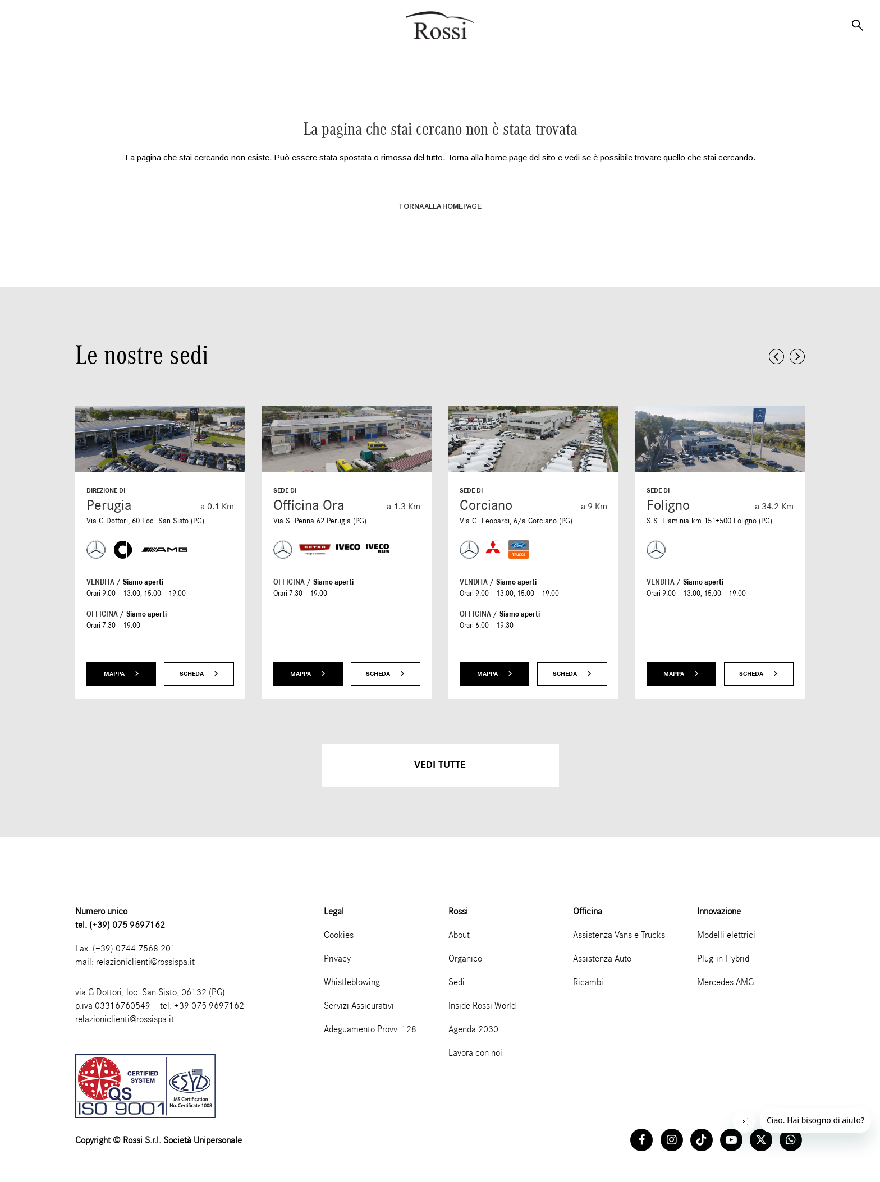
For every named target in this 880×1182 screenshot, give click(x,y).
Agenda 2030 (473, 1029)
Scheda (199, 673)
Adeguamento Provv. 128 (370, 1029)
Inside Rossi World (482, 1005)
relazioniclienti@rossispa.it (145, 962)
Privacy (337, 958)
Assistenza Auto (602, 958)
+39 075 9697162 (209, 1005)
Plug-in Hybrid (723, 958)
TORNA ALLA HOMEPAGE (440, 206)
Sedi (456, 982)
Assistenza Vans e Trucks (619, 935)
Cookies (339, 935)
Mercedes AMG (725, 982)
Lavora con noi (475, 1052)
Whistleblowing (352, 982)
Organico (465, 958)
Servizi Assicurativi (359, 1005)
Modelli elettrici (726, 935)
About (459, 935)
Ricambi (588, 982)
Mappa (121, 673)
